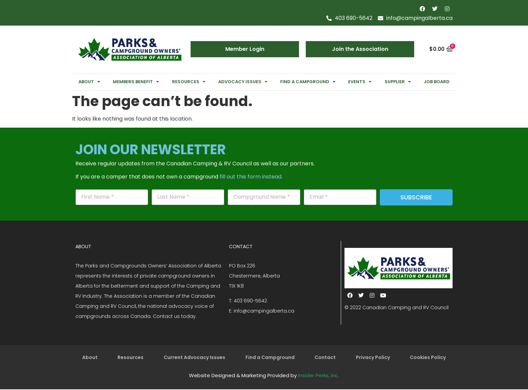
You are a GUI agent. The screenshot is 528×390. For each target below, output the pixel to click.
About (89, 81)
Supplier (398, 81)
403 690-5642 (250, 300)
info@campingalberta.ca (264, 310)
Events (359, 81)
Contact (325, 357)
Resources (188, 81)
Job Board (437, 81)
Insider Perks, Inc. (318, 376)
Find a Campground (307, 81)
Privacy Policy (373, 357)
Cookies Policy (428, 357)
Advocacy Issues (242, 81)
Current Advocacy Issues (194, 357)
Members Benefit (136, 81)
